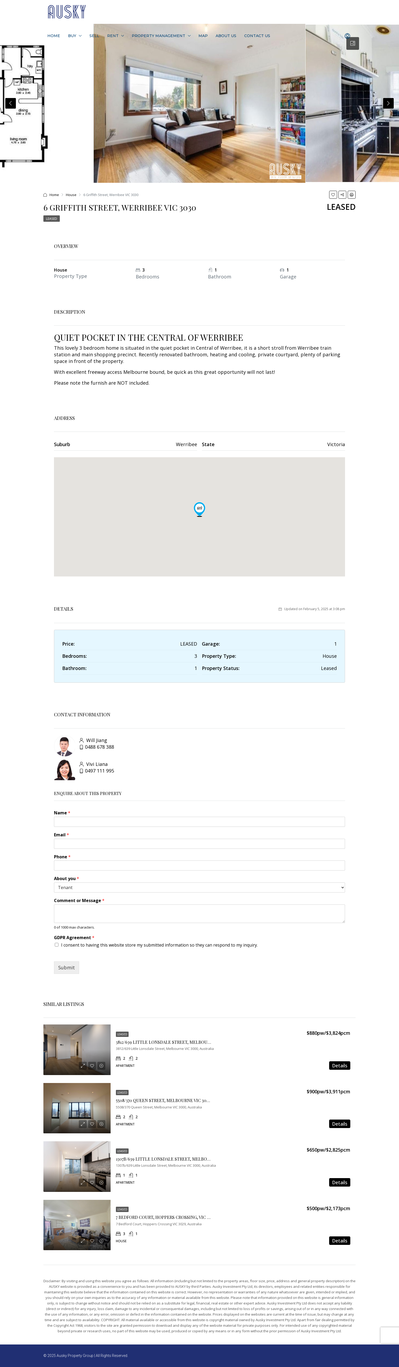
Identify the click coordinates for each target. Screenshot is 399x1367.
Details (339, 1065)
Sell (94, 35)
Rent (113, 35)
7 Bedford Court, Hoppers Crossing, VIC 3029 (166, 1217)
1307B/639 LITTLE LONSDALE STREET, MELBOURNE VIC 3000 (177, 1159)
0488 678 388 (99, 747)
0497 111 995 (99, 770)
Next (388, 103)
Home (53, 35)
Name (62, 813)
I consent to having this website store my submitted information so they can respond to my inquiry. (159, 945)
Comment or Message (79, 900)
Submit (66, 967)
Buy (72, 35)
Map (203, 35)
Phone (62, 857)
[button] (199, 509)
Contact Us (257, 35)
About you (66, 878)
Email (61, 835)
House (71, 194)
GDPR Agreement (74, 937)
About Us (226, 35)
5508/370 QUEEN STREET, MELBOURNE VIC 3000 (164, 1100)
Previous (10, 103)
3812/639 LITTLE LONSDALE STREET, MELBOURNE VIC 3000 (175, 1042)
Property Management (158, 35)
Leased (51, 218)
